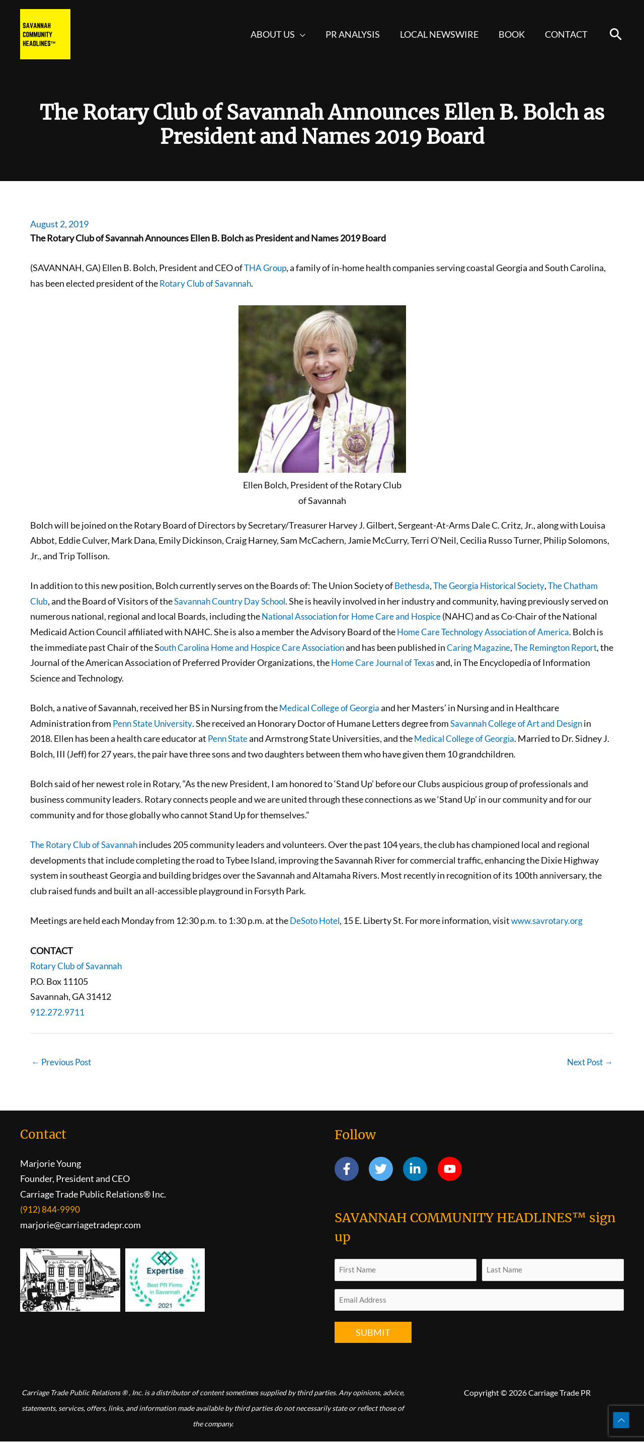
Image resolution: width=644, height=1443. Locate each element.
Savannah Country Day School (234, 601)
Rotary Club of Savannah (207, 283)
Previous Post (63, 1062)
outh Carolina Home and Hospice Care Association (326, 647)
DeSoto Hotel (317, 920)
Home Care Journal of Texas (476, 662)
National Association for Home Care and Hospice (368, 616)
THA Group (266, 267)
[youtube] (451, 1170)
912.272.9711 (57, 1011)
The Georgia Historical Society (494, 585)
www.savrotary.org (553, 920)
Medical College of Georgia (331, 707)
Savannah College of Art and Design (525, 723)
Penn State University (155, 723)
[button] (309, 34)
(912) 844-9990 (50, 1210)
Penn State (229, 738)
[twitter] (385, 1170)
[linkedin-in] (419, 1170)
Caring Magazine (561, 647)
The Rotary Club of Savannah (86, 844)
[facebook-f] (351, 1170)
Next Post (588, 1062)
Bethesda (413, 585)
